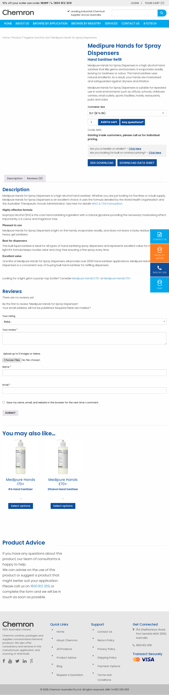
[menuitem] (8, 24)
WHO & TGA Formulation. (107, 204)
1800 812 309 (61, 3)
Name (6, 367)
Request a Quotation (70, 675)
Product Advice (66, 658)
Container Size (96, 107)
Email (6, 385)
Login (135, 3)
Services (111, 23)
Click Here (135, 148)
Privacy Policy (106, 649)
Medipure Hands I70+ (117, 278)
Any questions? (132, 122)
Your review (10, 330)
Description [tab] (14, 178)
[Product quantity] (92, 122)
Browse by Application (50, 23)
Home (8, 23)
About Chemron (67, 640)
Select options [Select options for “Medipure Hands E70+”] (63, 506)
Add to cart (109, 122)
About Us (22, 23)
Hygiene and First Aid (36, 37)
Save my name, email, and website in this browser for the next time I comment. (53, 402)
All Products (64, 649)
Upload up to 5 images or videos (21, 354)
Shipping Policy (107, 658)
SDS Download (102, 163)
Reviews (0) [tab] (35, 178)
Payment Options (108, 666)
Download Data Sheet (139, 163)
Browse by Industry (86, 23)
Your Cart (154, 3)
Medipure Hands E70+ (86, 278)
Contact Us (130, 23)
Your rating (8, 316)
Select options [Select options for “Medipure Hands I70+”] (20, 506)
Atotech (149, 23)
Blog (59, 666)
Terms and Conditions (104, 677)
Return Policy (105, 640)
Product (17, 37)
